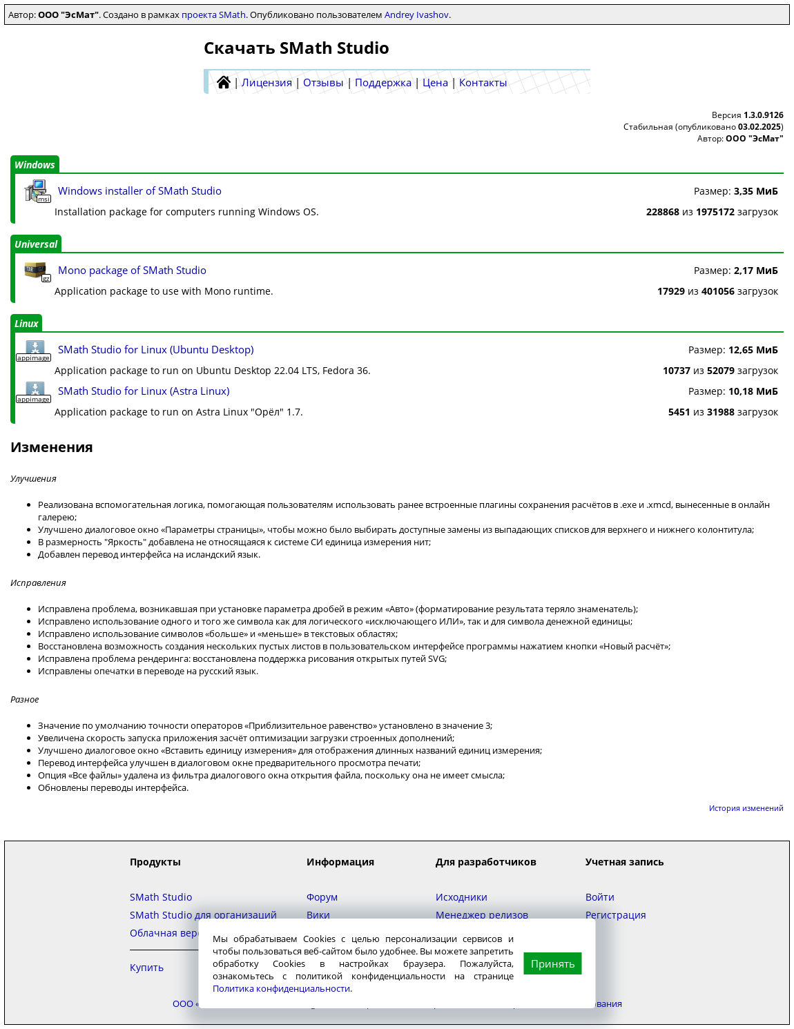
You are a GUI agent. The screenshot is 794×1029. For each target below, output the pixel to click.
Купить (147, 967)
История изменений (746, 808)
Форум (322, 896)
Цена (435, 82)
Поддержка (383, 82)
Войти (599, 896)
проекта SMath (214, 14)
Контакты (483, 82)
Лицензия (267, 82)
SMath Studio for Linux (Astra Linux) (143, 391)
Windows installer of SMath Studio (140, 190)
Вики (318, 914)
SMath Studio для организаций (203, 914)
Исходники (461, 896)
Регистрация (615, 914)
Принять (553, 963)
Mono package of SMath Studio (132, 270)
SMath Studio (161, 896)
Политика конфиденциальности (281, 988)
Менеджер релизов (482, 914)
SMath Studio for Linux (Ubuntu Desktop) (155, 349)
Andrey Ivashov (417, 14)
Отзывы (323, 82)
